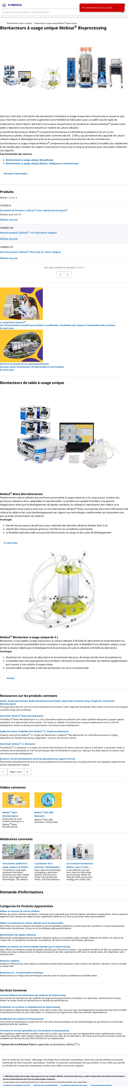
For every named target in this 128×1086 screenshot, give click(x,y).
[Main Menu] (4, 5)
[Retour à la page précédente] (27, 772)
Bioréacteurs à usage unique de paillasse (29, 160)
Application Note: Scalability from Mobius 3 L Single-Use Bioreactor (34, 731)
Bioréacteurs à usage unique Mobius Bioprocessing (56, 23)
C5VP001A (5, 205)
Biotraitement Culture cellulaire (19, 23)
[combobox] (64, 12)
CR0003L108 (6, 227)
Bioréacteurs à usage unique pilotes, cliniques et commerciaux (42, 163)
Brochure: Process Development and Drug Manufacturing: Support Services (37, 758)
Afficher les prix (9, 219)
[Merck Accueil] (15, 5)
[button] (16, 814)
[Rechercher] (122, 12)
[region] (64, 808)
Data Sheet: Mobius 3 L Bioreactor (17, 743)
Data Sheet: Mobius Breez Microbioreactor (22, 715)
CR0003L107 (6, 247)
